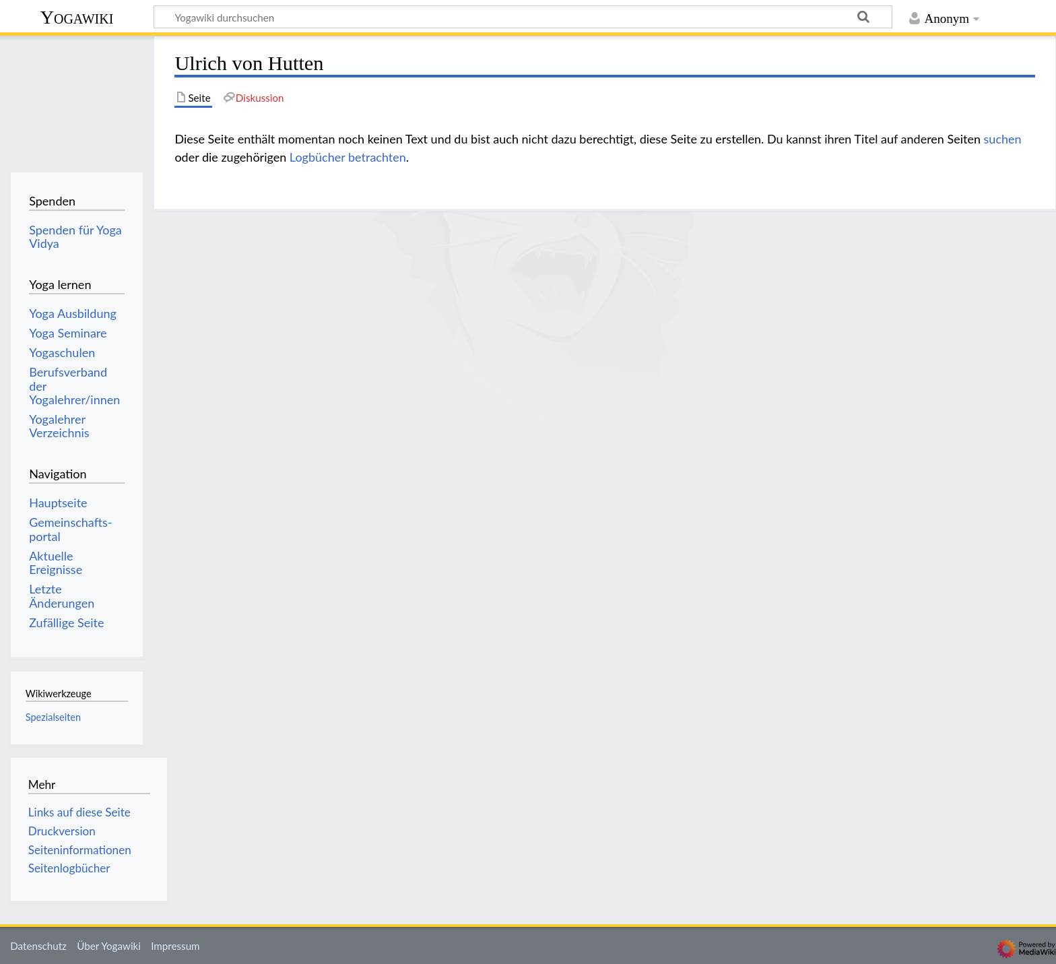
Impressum (175, 946)
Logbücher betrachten (348, 157)
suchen (1003, 138)
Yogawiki (77, 17)
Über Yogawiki (109, 946)
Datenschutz (38, 946)
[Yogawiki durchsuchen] (523, 17)
